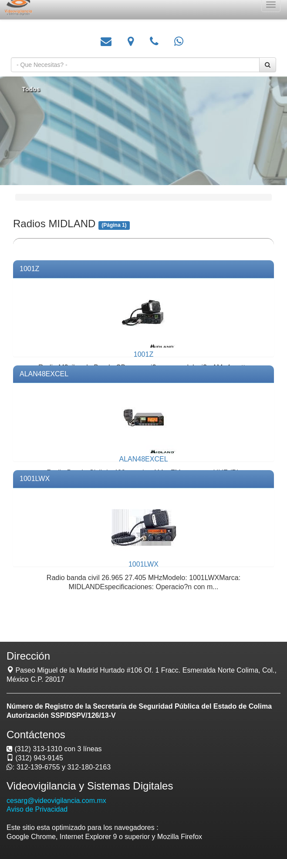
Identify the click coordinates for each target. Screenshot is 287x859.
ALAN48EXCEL (44, 374)
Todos (33, 89)
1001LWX (35, 478)
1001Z (29, 268)
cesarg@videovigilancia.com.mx (56, 800)
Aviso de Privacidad (37, 809)
